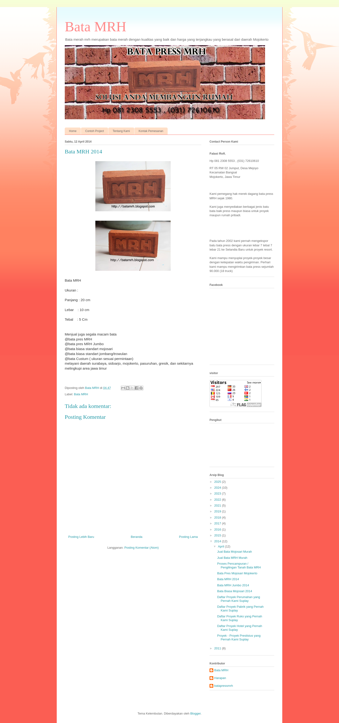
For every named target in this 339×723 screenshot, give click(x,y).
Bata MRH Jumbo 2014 (233, 585)
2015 (218, 535)
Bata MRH (95, 26)
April (221, 546)
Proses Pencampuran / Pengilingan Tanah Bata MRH (239, 565)
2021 (218, 505)
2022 (218, 499)
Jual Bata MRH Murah (232, 557)
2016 (218, 529)
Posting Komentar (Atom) (141, 547)
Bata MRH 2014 (228, 579)
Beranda (136, 537)
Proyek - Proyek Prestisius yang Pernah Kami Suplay (238, 637)
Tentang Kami (121, 131)
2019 (218, 511)
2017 (218, 523)
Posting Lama (188, 537)
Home (73, 131)
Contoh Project (94, 131)
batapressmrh (223, 685)
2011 (218, 648)
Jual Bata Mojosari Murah (234, 551)
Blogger (195, 713)
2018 (218, 517)
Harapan (220, 678)
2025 (218, 481)
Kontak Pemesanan (151, 131)
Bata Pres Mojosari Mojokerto (237, 573)
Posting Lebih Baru (81, 537)
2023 (218, 493)
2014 (218, 541)
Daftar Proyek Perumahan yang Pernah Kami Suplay (238, 599)
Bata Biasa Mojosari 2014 (234, 591)
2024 (218, 487)
